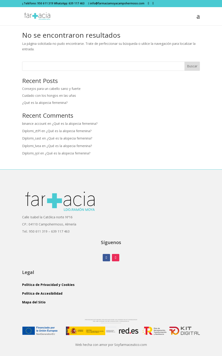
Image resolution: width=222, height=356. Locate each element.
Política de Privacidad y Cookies (48, 284)
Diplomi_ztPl (31, 131)
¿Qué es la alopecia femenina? (44, 102)
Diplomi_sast (31, 138)
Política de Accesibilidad (42, 293)
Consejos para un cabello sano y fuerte (51, 88)
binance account (34, 123)
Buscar (192, 66)
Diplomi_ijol (30, 153)
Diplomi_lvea (31, 146)
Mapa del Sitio (34, 302)
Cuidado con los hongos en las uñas (49, 95)
